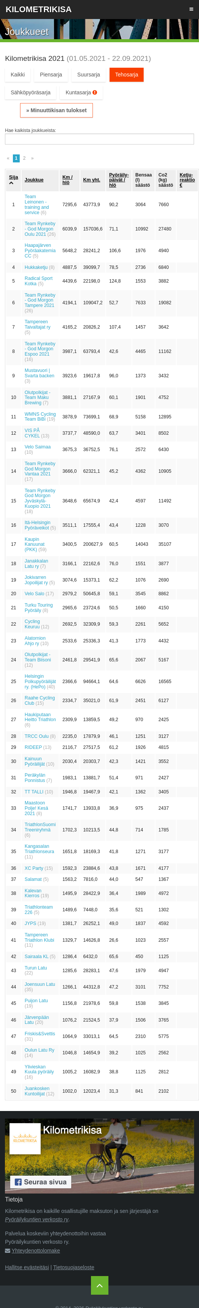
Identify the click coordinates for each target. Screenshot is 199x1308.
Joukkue (34, 180)
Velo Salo (34, 593)
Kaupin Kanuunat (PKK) (34, 545)
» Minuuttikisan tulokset (56, 110)
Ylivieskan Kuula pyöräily (39, 1069)
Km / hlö (68, 180)
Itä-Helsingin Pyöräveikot (37, 525)
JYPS (30, 923)
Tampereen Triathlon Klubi (39, 937)
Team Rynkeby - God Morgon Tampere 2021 (40, 300)
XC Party (34, 868)
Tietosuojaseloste (73, 1267)
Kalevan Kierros (33, 893)
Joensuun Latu (40, 984)
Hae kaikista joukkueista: (30, 130)
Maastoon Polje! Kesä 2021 (36, 808)
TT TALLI (34, 792)
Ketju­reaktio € (187, 180)
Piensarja (51, 75)
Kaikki (18, 75)
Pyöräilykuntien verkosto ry (36, 1219)
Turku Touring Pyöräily (39, 607)
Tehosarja (126, 75)
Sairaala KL (37, 956)
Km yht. (91, 180)
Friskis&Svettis (40, 1033)
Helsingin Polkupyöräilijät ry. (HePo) (40, 682)
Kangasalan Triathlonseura (39, 849)
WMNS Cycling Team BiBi (40, 417)
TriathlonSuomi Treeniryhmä (40, 827)
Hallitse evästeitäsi (27, 1267)
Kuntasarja (81, 92)
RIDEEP (33, 747)
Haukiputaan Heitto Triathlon (40, 717)
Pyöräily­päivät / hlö (119, 180)
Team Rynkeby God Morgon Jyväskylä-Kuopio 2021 (40, 498)
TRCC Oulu (37, 736)
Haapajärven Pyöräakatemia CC (40, 251)
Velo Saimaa (38, 447)
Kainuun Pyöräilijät (35, 761)
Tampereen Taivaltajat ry (37, 324)
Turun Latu (36, 968)
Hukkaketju (36, 267)
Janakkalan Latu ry (36, 563)
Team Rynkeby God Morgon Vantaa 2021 (40, 469)
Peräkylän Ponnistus (35, 777)
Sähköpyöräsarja (30, 92)
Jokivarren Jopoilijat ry (36, 580)
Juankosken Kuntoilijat (37, 1091)
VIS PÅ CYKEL (32, 433)
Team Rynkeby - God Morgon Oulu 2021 (40, 229)
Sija (13, 177)
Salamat (33, 879)
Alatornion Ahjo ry (35, 641)
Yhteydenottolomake (36, 1251)
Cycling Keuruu (32, 624)
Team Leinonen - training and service (37, 204)
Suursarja (88, 75)
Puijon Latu (36, 1000)
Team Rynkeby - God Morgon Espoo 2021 (40, 349)
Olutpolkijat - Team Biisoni (38, 657)
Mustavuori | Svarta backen (39, 373)
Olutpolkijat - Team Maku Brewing (37, 398)
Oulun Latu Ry (39, 1050)
